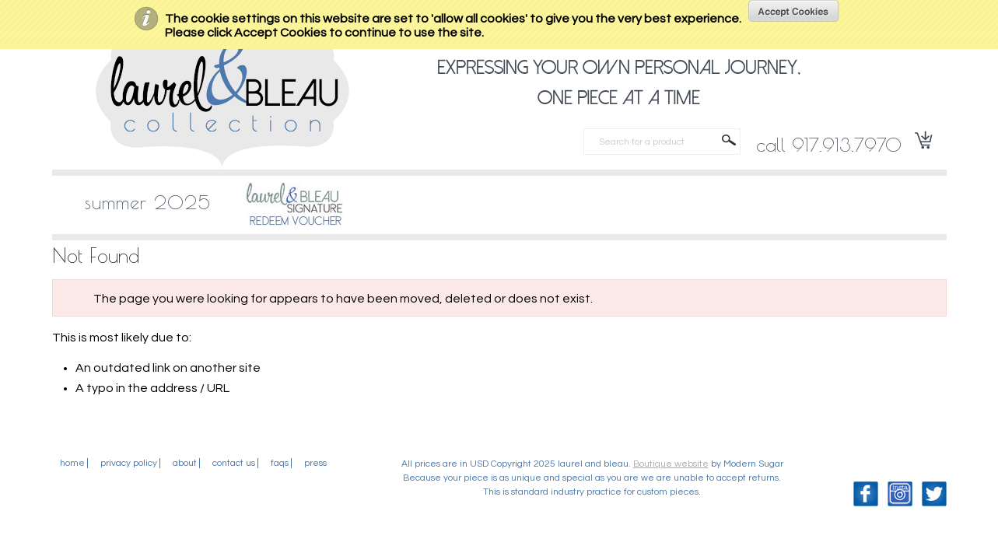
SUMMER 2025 (148, 202)
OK (793, 11)
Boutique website (671, 464)
